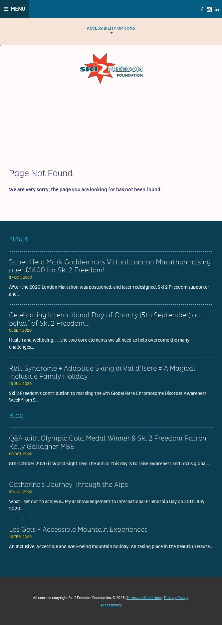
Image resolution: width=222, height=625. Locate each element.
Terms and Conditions (144, 598)
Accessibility (111, 605)
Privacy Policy (176, 598)
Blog (16, 416)
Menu (18, 9)
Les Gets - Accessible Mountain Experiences (78, 529)
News (18, 239)
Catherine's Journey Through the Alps (68, 484)
